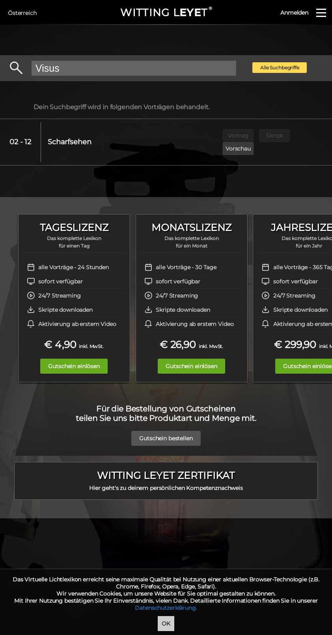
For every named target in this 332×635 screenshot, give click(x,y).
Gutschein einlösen (73, 353)
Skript (275, 135)
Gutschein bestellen (165, 425)
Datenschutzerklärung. (166, 607)
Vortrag (238, 135)
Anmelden (294, 12)
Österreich (22, 13)
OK (166, 623)
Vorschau (311, 135)
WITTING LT (165, 12)
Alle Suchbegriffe (279, 68)
